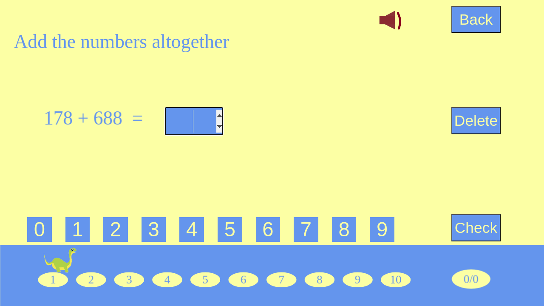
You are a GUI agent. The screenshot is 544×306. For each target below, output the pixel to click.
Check (476, 227)
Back (476, 19)
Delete (476, 120)
